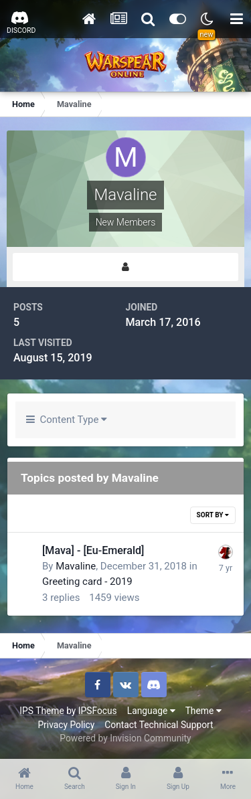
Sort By (213, 515)
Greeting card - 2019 (87, 581)
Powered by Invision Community (125, 738)
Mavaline (76, 566)
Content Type (66, 420)
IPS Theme (41, 710)
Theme (203, 710)
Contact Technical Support (158, 724)
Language (151, 710)
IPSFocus (97, 710)
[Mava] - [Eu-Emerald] (93, 550)
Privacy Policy (65, 724)
